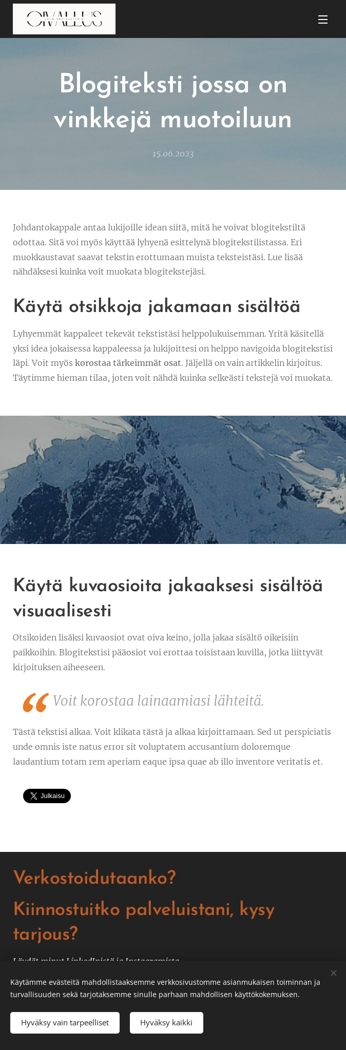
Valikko (323, 19)
